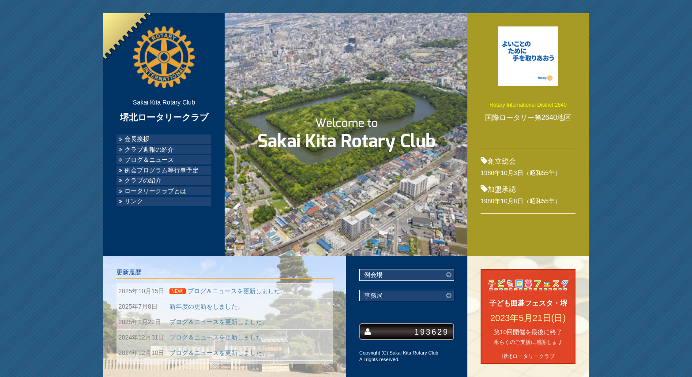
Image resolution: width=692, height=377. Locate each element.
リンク (133, 201)
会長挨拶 (136, 139)
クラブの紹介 (143, 180)
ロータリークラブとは (155, 191)
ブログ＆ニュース (149, 160)
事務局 (373, 295)
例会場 (373, 275)
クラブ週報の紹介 (149, 149)
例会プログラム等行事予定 (161, 170)
